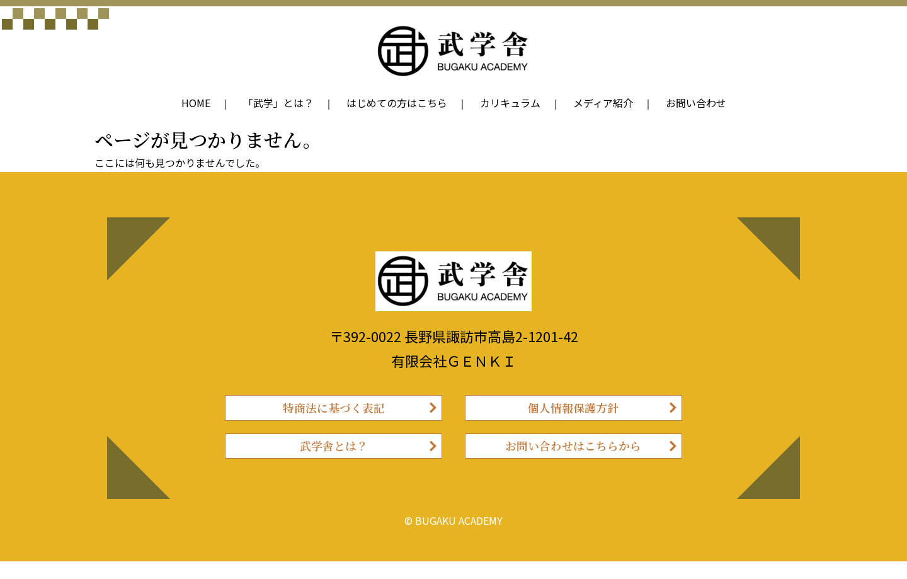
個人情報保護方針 (573, 411)
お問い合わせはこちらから (573, 459)
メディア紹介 (603, 102)
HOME (195, 102)
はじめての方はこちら (396, 102)
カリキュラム (510, 102)
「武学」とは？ (278, 102)
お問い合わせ (696, 102)
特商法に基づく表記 (333, 411)
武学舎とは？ (333, 459)
